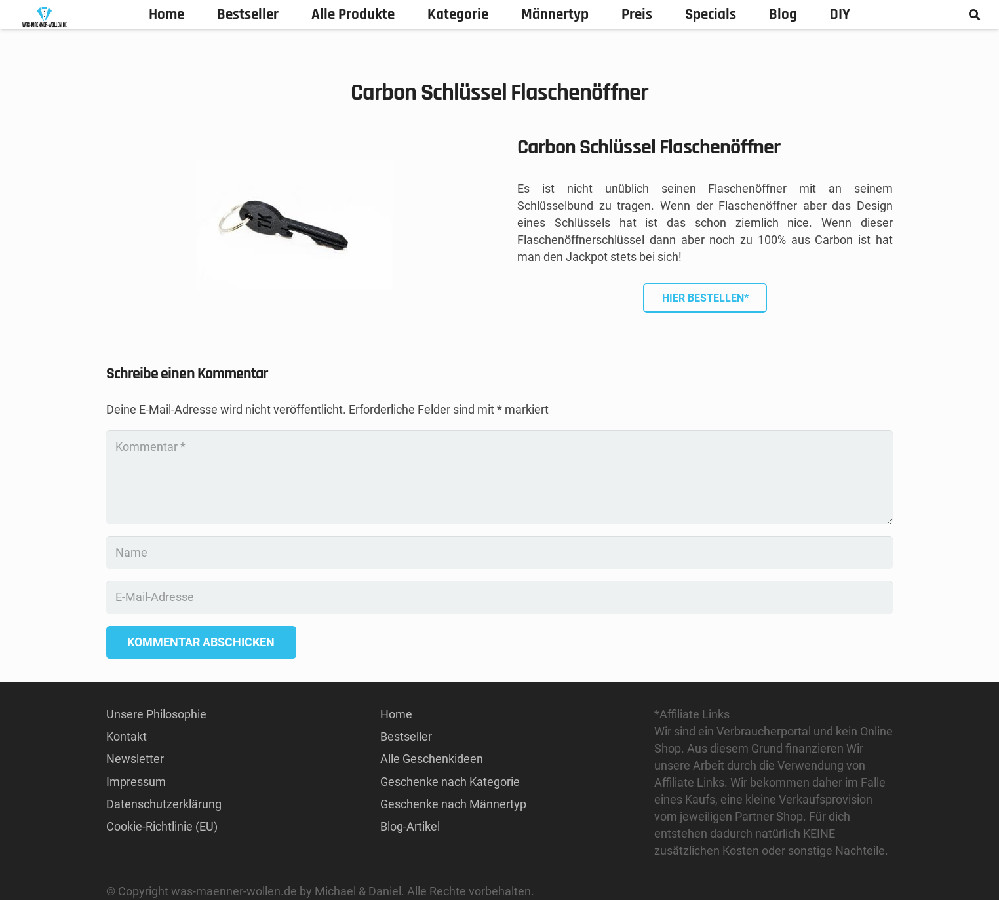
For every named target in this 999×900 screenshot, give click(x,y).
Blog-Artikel (410, 826)
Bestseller (406, 736)
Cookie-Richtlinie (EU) (162, 826)
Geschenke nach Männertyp (453, 804)
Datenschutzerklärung (164, 804)
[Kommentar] (499, 477)
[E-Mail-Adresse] (499, 597)
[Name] (499, 552)
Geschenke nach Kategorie (450, 782)
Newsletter (135, 759)
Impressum (136, 782)
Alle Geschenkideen (431, 759)
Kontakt (126, 736)
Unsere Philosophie (156, 714)
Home (396, 714)
